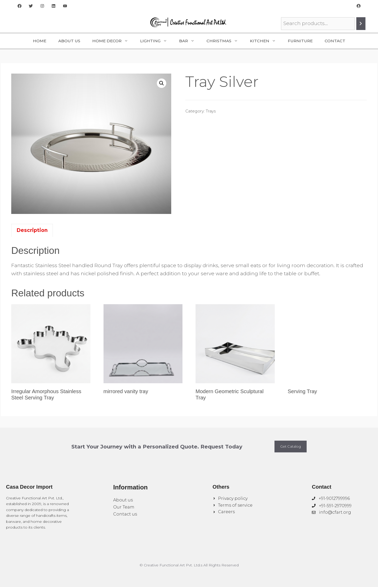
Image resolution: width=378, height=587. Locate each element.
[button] (161, 83)
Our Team (123, 507)
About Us (69, 40)
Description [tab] (32, 230)
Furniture (300, 40)
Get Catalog (290, 446)
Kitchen (266, 41)
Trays (211, 111)
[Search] (360, 23)
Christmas (225, 41)
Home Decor (113, 41)
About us (123, 500)
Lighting (156, 41)
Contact (335, 40)
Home (39, 40)
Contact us (125, 514)
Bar (190, 41)
